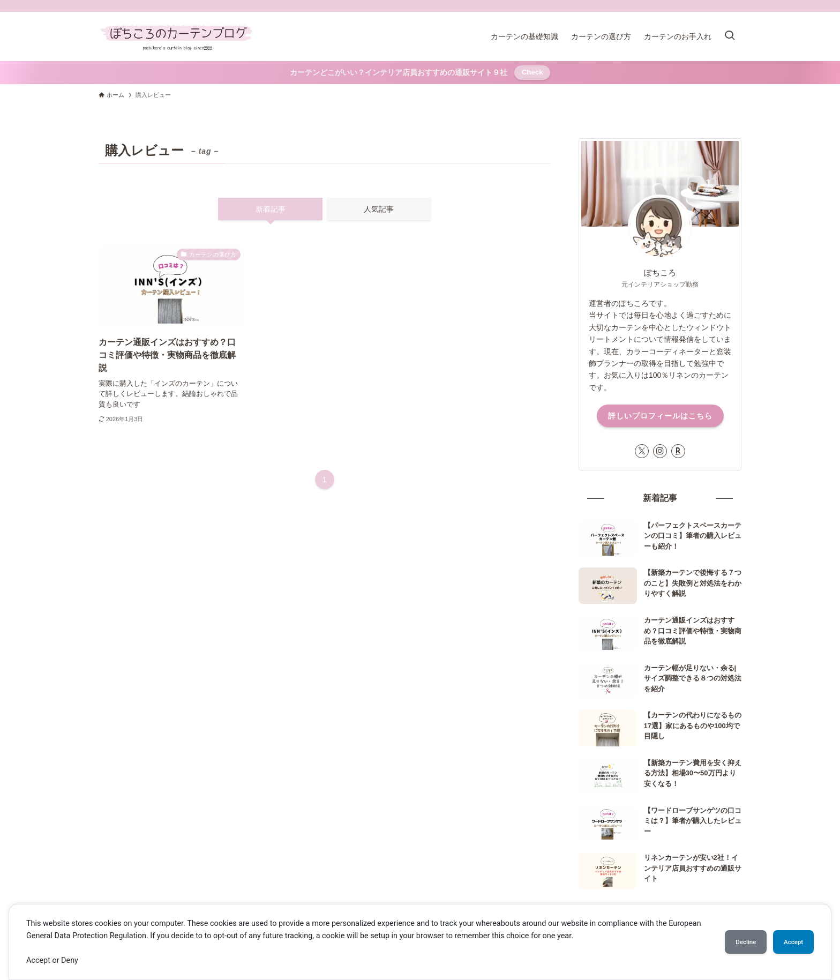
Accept (789, 942)
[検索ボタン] (729, 36)
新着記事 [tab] (271, 209)
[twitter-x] (642, 451)
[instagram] (660, 451)
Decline (733, 942)
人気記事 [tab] (379, 209)
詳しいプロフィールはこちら (660, 416)
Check (532, 72)
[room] (678, 451)
